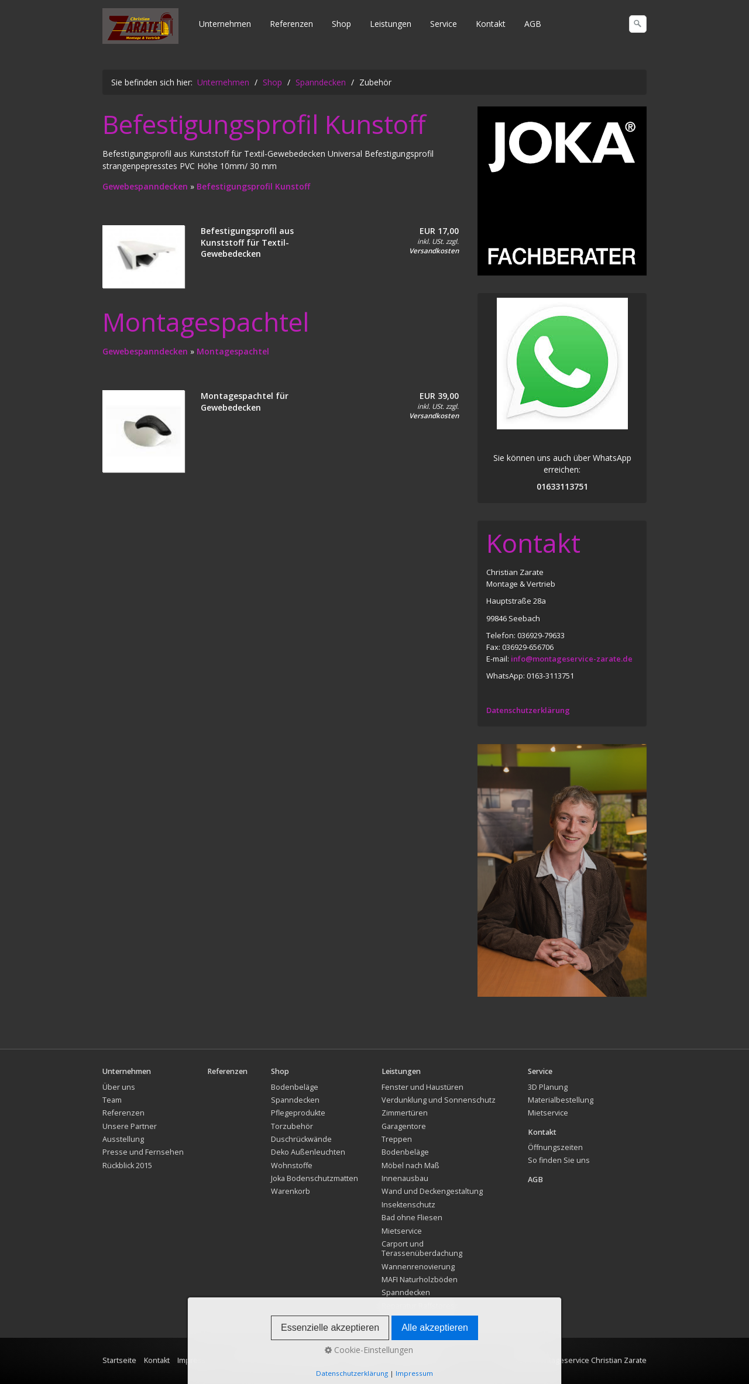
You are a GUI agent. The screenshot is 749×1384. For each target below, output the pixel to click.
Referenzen (291, 23)
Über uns (118, 1087)
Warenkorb (290, 1191)
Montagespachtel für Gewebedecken (244, 401)
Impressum (197, 1360)
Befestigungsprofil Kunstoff (253, 186)
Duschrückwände (301, 1139)
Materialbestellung (560, 1100)
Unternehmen (225, 23)
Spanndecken (295, 1100)
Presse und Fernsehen (143, 1152)
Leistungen (390, 23)
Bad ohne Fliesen (412, 1218)
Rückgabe (364, 1360)
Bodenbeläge (294, 1087)
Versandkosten (434, 250)
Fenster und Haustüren (422, 1087)
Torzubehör (292, 1126)
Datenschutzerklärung (528, 710)
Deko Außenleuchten (308, 1152)
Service (443, 23)
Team (112, 1100)
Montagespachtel (233, 351)
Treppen (397, 1139)
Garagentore (404, 1126)
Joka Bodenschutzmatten (314, 1178)
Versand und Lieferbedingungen (282, 1360)
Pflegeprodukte (298, 1113)
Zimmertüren (405, 1113)
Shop (341, 23)
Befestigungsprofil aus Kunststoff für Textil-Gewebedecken (247, 242)
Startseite (119, 1360)
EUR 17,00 (439, 230)
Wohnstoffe (291, 1165)
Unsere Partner (129, 1126)
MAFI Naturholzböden (420, 1280)
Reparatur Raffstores (418, 1306)
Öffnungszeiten (555, 1147)
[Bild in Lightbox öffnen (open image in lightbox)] (562, 191)
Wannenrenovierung (418, 1267)
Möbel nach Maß (410, 1165)
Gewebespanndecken (146, 186)
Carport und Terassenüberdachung (422, 1248)
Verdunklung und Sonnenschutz (439, 1100)
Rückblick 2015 (127, 1165)
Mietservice (402, 1231)
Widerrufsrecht (415, 1360)
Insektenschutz (408, 1205)
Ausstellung (123, 1139)
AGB (532, 23)
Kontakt (491, 23)
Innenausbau (405, 1178)
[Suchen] (638, 24)
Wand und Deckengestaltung (432, 1191)
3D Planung (548, 1087)
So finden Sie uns (559, 1160)
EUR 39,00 (439, 395)
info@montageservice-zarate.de (572, 658)
